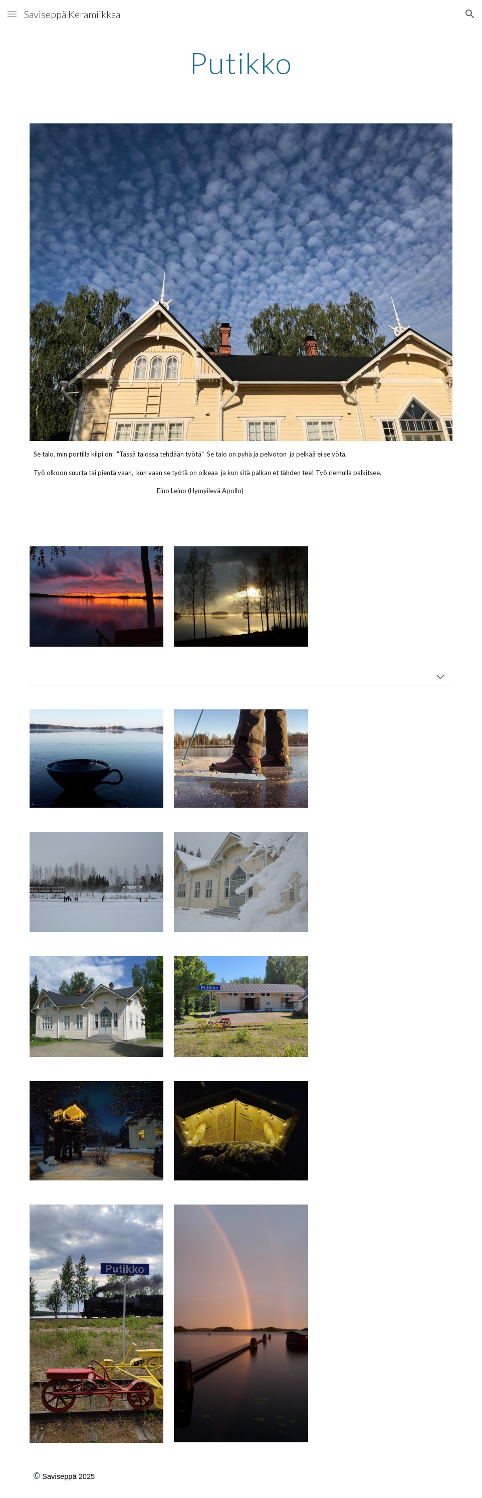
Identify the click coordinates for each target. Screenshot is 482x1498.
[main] (241, 62)
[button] (12, 14)
